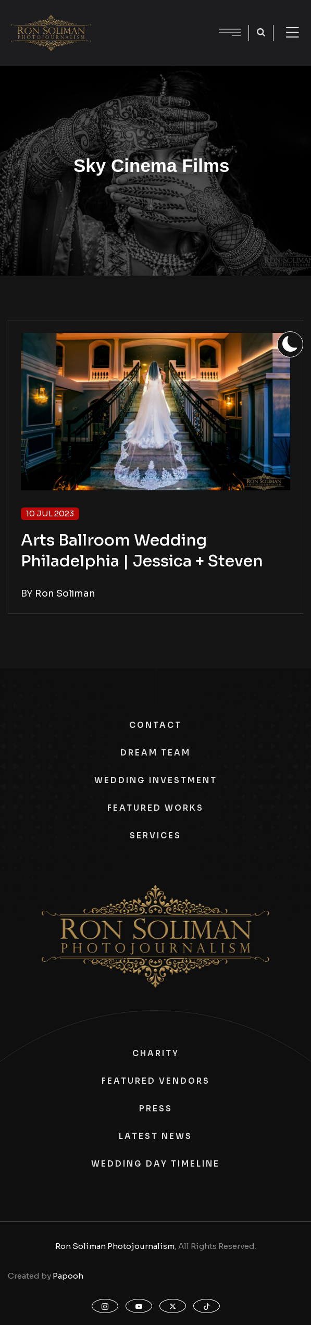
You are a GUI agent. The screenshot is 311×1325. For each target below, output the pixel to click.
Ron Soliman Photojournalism (115, 1246)
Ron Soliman (65, 593)
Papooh (68, 1276)
